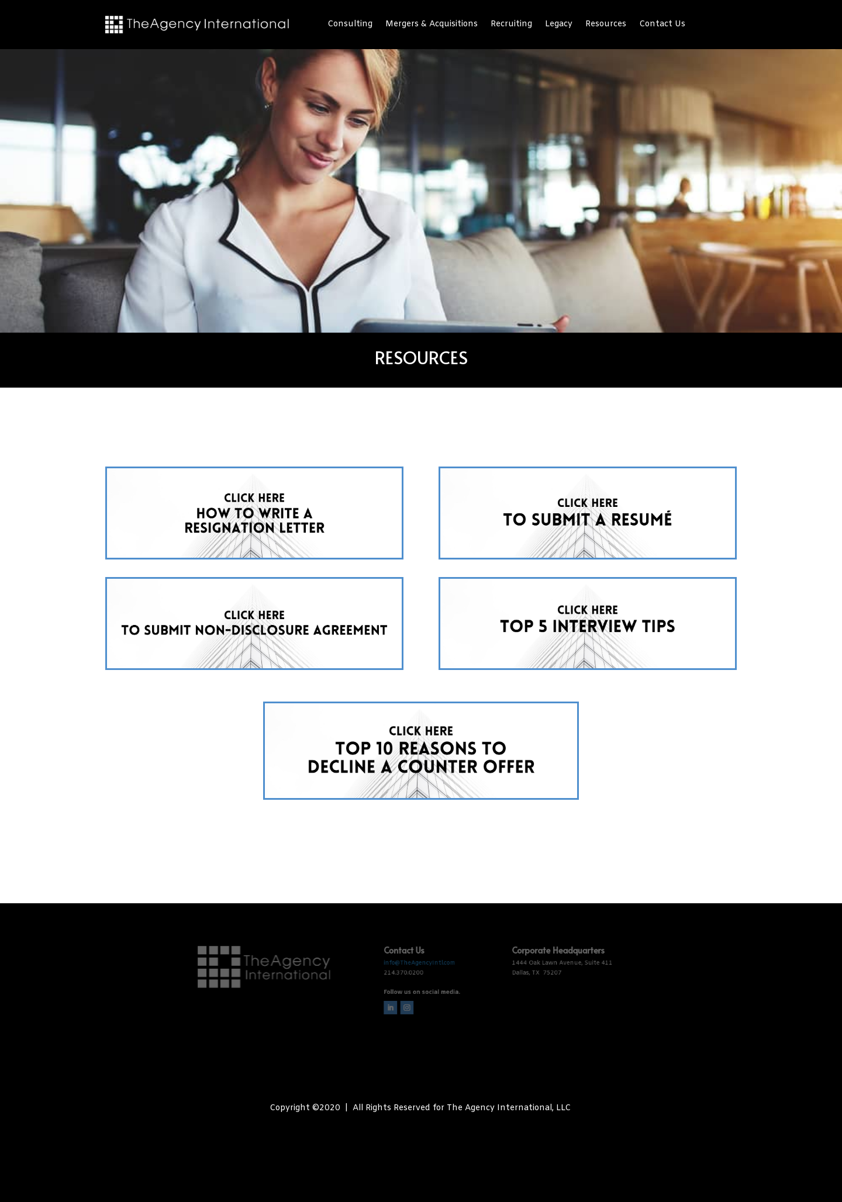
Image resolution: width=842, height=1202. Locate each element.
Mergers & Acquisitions (431, 25)
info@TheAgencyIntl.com (419, 958)
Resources (605, 25)
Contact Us (662, 25)
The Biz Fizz (452, 1130)
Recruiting (511, 25)
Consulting (349, 25)
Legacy (558, 25)
